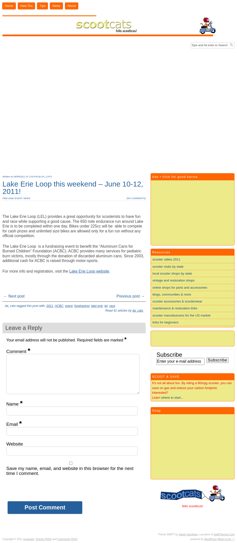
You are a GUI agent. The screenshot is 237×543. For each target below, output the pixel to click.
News (56, 6)
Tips (42, 6)
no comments (136, 198)
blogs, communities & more (172, 294)
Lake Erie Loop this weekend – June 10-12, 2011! (72, 187)
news (26, 198)
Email (14, 424)
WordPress (210, 539)
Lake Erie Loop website (89, 271)
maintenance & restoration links (175, 308)
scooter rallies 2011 (166, 259)
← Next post (14, 296)
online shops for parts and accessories (180, 287)
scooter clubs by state (168, 266)
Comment (18, 351)
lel (105, 306)
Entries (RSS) (44, 539)
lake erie (97, 306)
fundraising (81, 306)
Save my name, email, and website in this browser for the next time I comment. (70, 471)
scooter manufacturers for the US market (182, 315)
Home (9, 6)
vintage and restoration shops (174, 280)
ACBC (59, 306)
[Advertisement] (58, 110)
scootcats (28, 539)
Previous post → (131, 296)
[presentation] (43, 491)
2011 (49, 306)
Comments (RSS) (68, 539)
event (18, 198)
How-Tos (26, 6)
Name (14, 404)
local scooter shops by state (172, 273)
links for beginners (166, 322)
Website (14, 444)
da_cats (46, 176)
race (112, 306)
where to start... (172, 397)
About (71, 6)
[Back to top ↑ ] (226, 539)
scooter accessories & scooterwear (177, 301)
